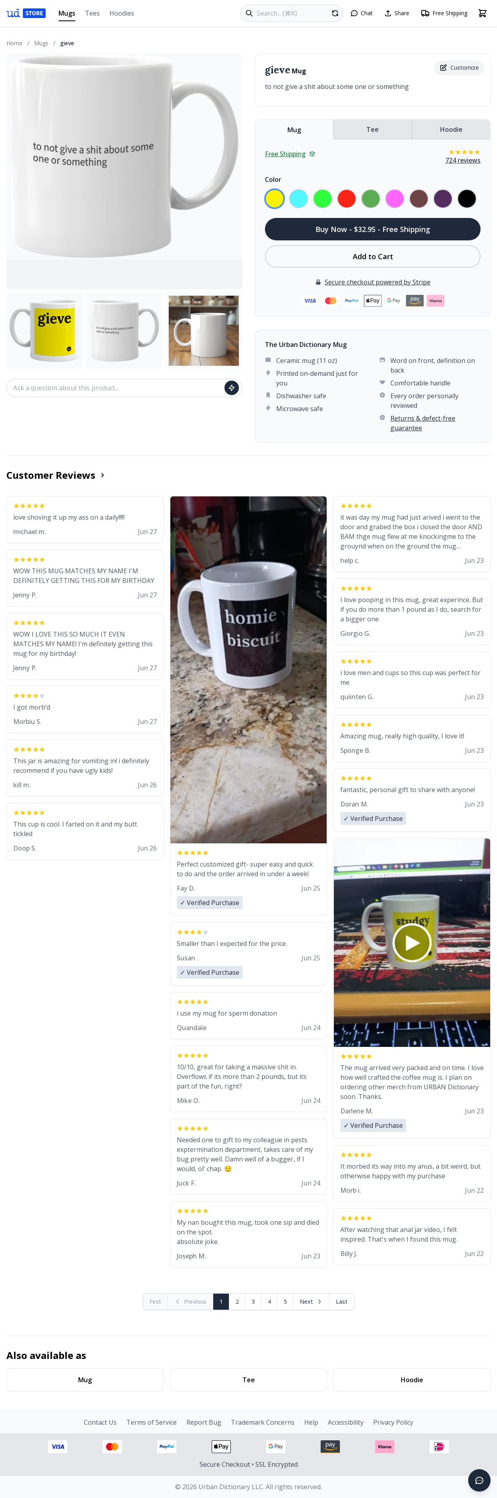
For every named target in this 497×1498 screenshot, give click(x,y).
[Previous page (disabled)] (190, 1302)
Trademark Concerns (263, 1422)
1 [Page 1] (221, 1301)
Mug (294, 129)
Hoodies (121, 13)
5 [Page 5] (285, 1301)
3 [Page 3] (253, 1301)
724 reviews (463, 160)
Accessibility (346, 1422)
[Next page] (311, 1302)
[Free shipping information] (443, 13)
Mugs (67, 15)
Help (311, 1422)
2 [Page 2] (237, 1301)
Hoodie (451, 129)
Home (14, 43)
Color (273, 179)
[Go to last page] (341, 1302)
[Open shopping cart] (483, 13)
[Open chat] (361, 13)
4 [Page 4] (269, 1301)
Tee (372, 129)
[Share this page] (396, 13)
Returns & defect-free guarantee (422, 423)
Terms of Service (151, 1422)
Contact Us (100, 1422)
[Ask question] (231, 388)
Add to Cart (373, 256)
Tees (92, 13)
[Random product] (335, 13)
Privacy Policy (393, 1422)
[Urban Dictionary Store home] (26, 13)
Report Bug (203, 1422)
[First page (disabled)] (155, 1302)
